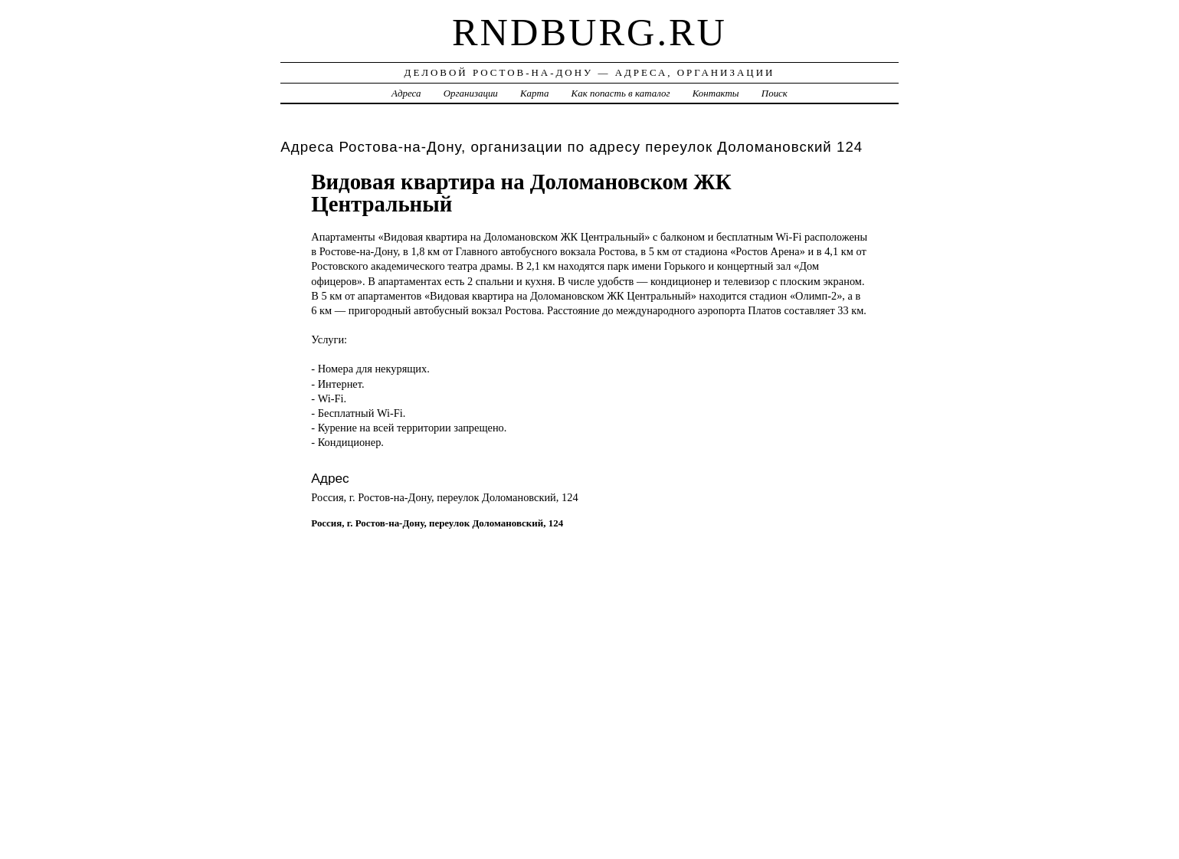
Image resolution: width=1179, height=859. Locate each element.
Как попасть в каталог (620, 93)
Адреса (406, 93)
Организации (471, 93)
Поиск (774, 93)
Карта (534, 93)
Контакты (716, 93)
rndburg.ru (589, 32)
